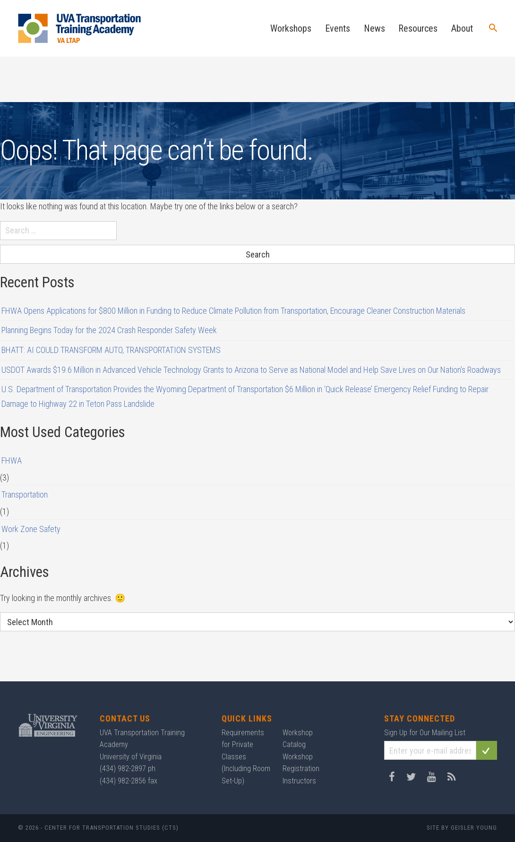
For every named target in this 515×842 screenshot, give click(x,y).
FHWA (11, 460)
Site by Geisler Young (462, 827)
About (462, 28)
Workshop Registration (301, 762)
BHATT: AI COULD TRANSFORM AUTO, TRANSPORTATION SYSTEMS (111, 350)
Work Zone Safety (30, 529)
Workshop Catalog (298, 738)
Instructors (299, 780)
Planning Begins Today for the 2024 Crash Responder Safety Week (109, 330)
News (374, 28)
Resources (418, 28)
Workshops (290, 28)
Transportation (24, 494)
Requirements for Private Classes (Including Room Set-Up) (246, 756)
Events (337, 28)
